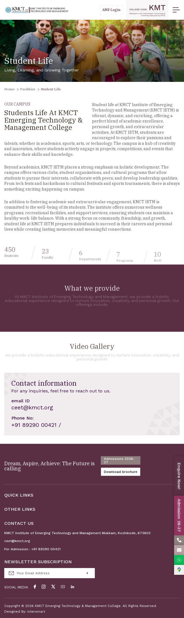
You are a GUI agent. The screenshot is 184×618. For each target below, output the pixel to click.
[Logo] (36, 10)
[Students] (111, 10)
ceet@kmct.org (17, 541)
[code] (147, 10)
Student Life (51, 89)
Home (9, 89)
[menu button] (176, 10)
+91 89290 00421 (46, 549)
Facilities (27, 89)
